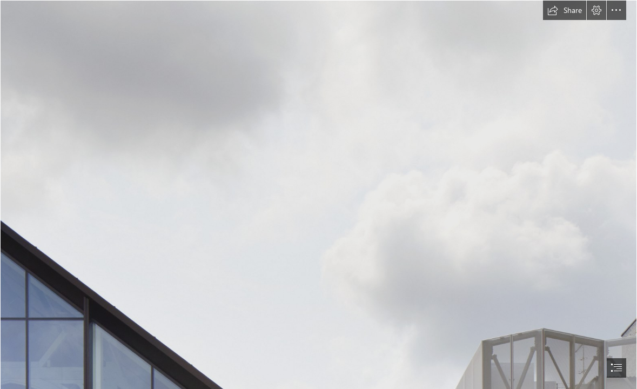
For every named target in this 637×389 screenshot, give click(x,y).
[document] (318, 194)
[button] (564, 10)
